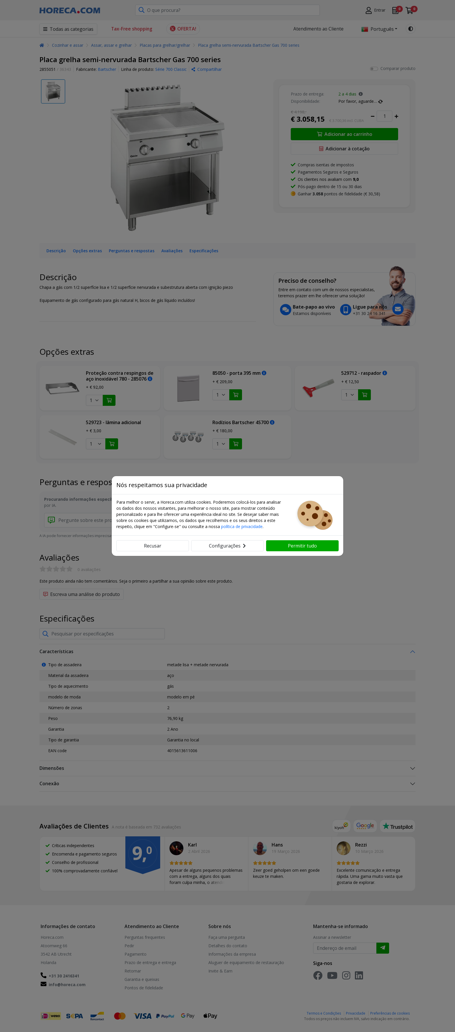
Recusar (152, 546)
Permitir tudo (302, 546)
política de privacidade (242, 526)
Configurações (227, 546)
